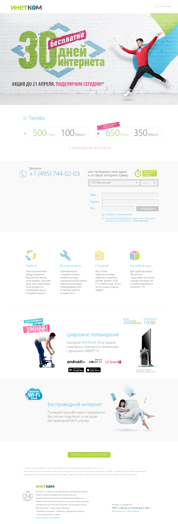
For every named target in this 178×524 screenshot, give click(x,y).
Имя (93, 195)
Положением (140, 220)
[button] (136, 182)
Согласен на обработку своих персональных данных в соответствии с (130, 219)
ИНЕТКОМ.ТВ (90, 343)
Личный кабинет (165, 6)
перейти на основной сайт (89, 454)
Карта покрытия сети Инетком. (48, 518)
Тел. (93, 208)
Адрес (94, 202)
